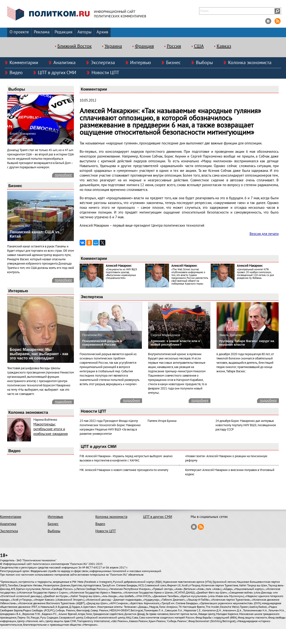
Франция (144, 46)
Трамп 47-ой (21, 140)
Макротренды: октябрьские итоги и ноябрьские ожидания (50, 429)
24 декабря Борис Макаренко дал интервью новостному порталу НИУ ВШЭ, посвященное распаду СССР (245, 425)
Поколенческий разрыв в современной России (102, 342)
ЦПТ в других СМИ (57, 73)
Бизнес (173, 63)
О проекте (19, 32)
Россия (174, 46)
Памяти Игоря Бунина (162, 421)
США (199, 46)
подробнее (63, 175)
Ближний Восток (74, 46)
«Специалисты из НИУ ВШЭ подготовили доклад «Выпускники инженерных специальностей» (121, 274)
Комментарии (24, 63)
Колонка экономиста (249, 63)
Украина (113, 46)
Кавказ (224, 46)
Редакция (63, 32)
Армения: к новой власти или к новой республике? (175, 342)
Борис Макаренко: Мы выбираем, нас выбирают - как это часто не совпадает (39, 354)
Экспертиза (103, 63)
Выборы (204, 63)
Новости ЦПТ (105, 73)
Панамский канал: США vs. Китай (35, 234)
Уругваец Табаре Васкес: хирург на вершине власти (246, 342)
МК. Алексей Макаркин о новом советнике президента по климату (124, 470)
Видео (16, 73)
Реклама (42, 32)
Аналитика (64, 63)
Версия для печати (264, 234)
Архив (102, 32)
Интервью (140, 63)
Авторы (84, 32)
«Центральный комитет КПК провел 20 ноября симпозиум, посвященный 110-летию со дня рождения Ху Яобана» (255, 274)
